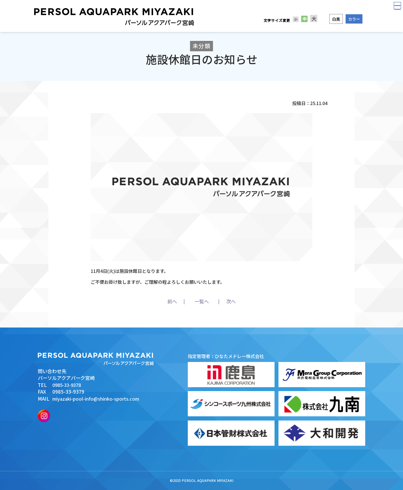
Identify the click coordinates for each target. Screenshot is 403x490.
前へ (161, 301)
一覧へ (201, 301)
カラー (354, 19)
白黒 (336, 19)
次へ (241, 301)
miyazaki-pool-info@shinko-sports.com (98, 398)
